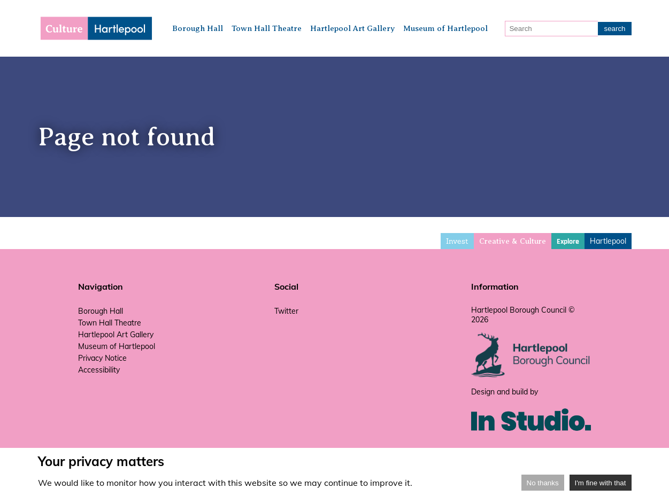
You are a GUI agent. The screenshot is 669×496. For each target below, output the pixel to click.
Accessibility (99, 370)
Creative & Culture (512, 241)
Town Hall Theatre (267, 28)
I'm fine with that (600, 483)
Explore (568, 241)
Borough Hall (197, 28)
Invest (457, 241)
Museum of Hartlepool (445, 28)
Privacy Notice (102, 358)
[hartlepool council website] (531, 374)
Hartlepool (608, 241)
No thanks (543, 483)
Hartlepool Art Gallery (352, 28)
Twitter (286, 311)
